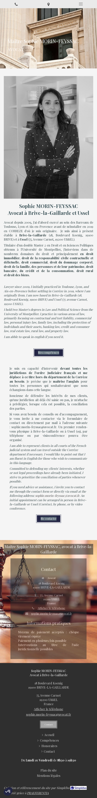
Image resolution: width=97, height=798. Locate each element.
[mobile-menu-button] (81, 4)
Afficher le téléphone (51, 608)
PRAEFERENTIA (38, 793)
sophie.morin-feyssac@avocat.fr (51, 613)
